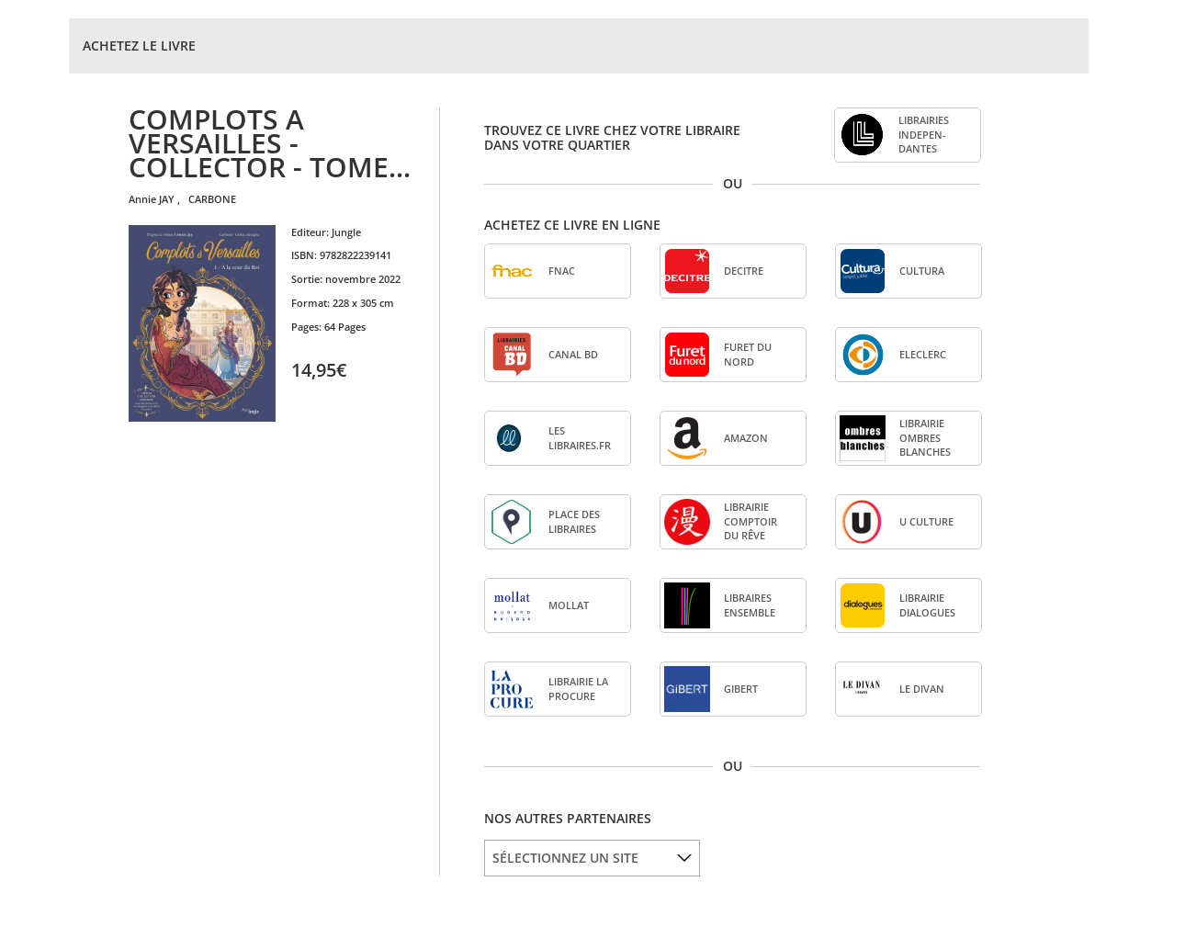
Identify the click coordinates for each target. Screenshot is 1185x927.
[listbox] (592, 858)
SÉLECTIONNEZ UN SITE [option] (565, 857)
